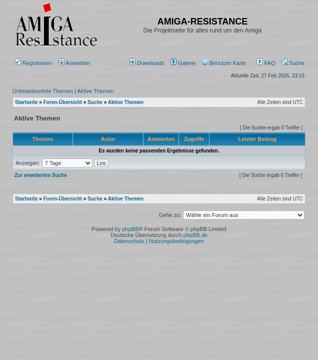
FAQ (265, 63)
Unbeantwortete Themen (42, 91)
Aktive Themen (95, 91)
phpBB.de (196, 235)
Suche (293, 63)
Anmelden (75, 63)
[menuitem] (148, 63)
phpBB (130, 229)
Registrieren (33, 63)
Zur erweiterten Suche (40, 175)
